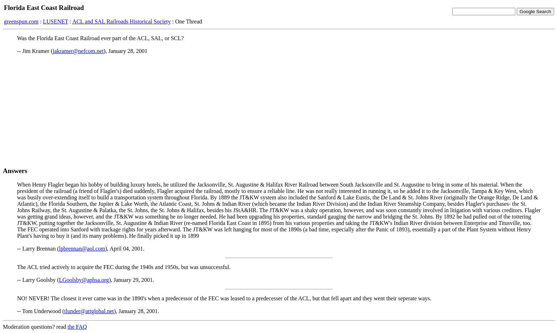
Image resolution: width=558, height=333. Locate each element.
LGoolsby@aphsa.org (84, 280)
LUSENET (55, 21)
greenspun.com (21, 21)
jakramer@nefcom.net (78, 51)
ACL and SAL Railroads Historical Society (121, 21)
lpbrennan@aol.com (82, 249)
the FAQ (77, 327)
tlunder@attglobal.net (89, 311)
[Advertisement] (279, 110)
